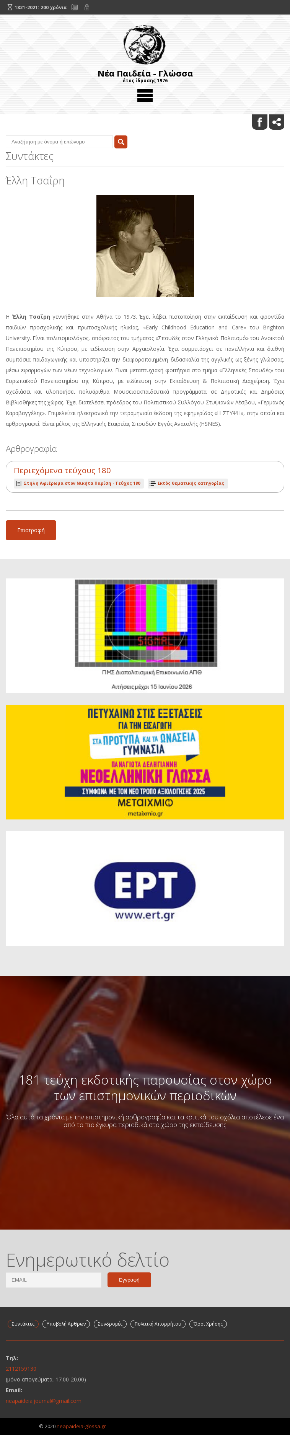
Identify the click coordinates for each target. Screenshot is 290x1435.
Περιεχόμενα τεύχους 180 (62, 470)
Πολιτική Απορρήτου (158, 1324)
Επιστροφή (31, 530)
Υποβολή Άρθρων (66, 1324)
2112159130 (21, 1368)
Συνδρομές (110, 1324)
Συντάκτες (23, 1324)
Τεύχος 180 (82, 483)
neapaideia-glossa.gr (81, 1426)
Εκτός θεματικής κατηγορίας (191, 483)
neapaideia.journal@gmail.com (43, 1400)
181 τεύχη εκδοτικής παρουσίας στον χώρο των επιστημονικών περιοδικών (145, 1087)
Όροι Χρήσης (208, 1324)
